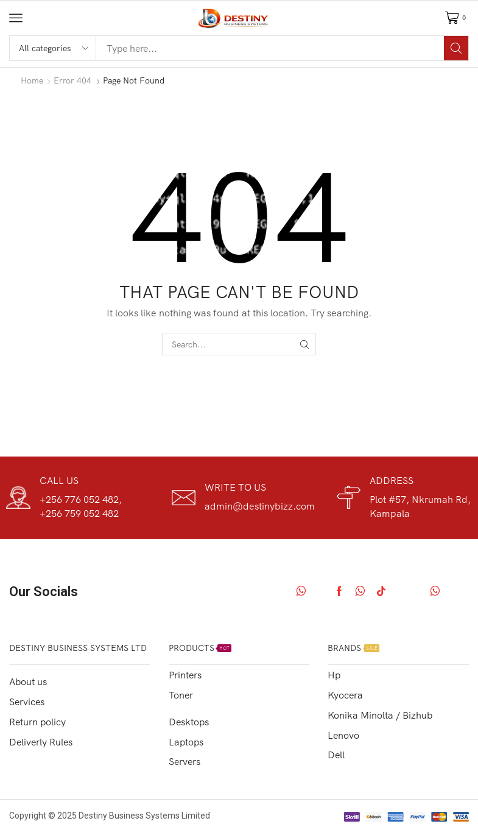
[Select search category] (53, 48)
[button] (16, 17)
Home (32, 80)
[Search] (456, 48)
